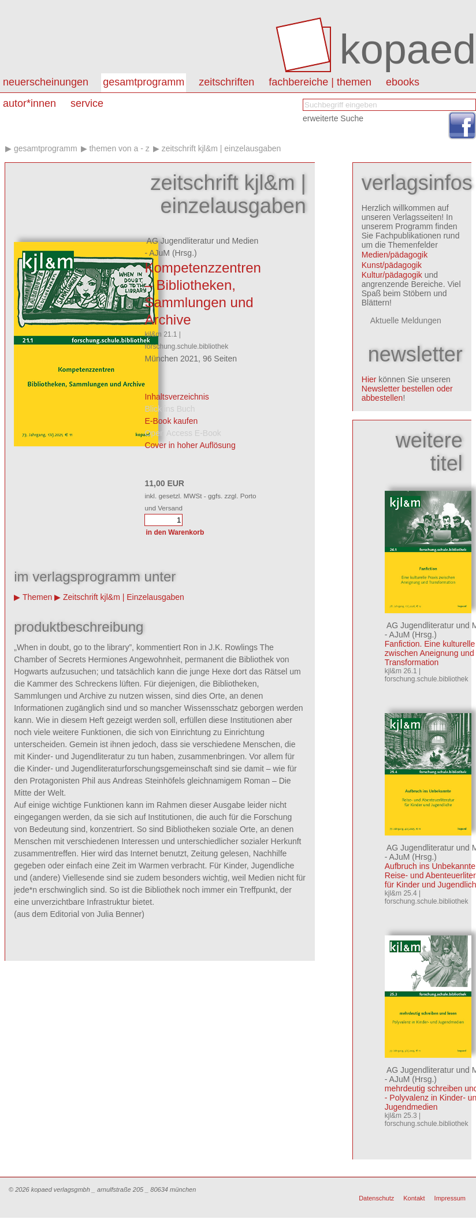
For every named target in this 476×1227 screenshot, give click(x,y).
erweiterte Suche (333, 118)
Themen (37, 597)
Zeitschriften (226, 82)
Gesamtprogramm (143, 82)
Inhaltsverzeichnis (176, 396)
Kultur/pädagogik (392, 274)
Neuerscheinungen (45, 82)
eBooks (402, 82)
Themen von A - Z (119, 148)
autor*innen (29, 103)
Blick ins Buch (169, 408)
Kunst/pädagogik (392, 265)
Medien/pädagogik (394, 254)
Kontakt (414, 1198)
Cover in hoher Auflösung (189, 445)
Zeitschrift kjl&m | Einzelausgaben (221, 148)
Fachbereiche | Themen (320, 82)
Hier (369, 379)
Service (86, 103)
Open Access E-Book (182, 433)
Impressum (450, 1198)
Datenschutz (376, 1198)
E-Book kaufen (171, 421)
